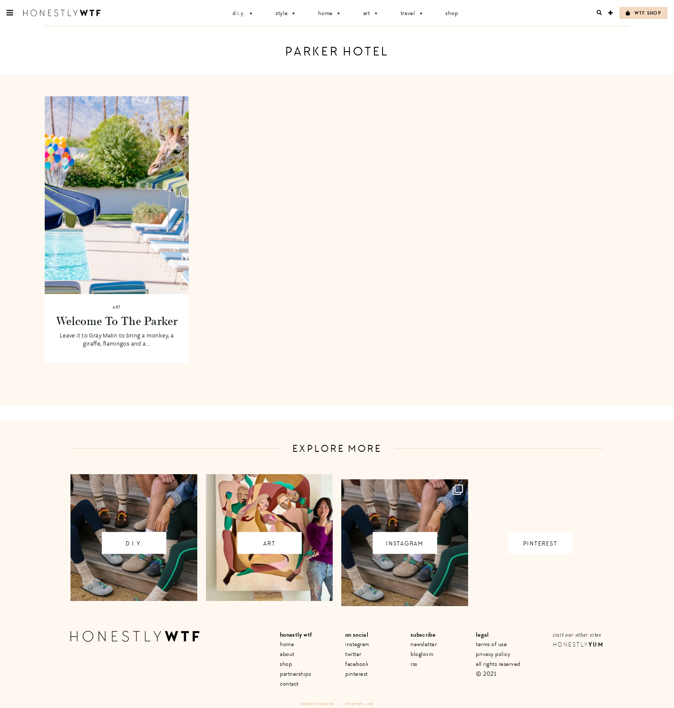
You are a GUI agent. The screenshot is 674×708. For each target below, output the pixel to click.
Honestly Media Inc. (318, 704)
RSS (414, 664)
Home (330, 13)
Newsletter (424, 644)
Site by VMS (354, 704)
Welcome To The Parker (117, 320)
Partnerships (295, 673)
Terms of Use (491, 644)
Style (286, 13)
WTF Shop (643, 13)
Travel (412, 13)
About (287, 654)
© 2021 (486, 673)
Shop (451, 13)
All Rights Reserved (498, 664)
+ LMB (369, 704)
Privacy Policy (493, 654)
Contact (289, 683)
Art (371, 13)
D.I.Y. (243, 13)
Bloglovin (422, 654)
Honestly (578, 644)
